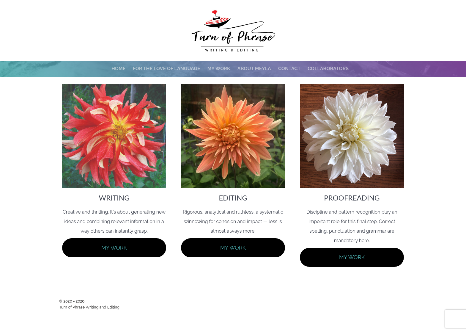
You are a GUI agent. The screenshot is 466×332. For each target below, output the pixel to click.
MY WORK (114, 248)
